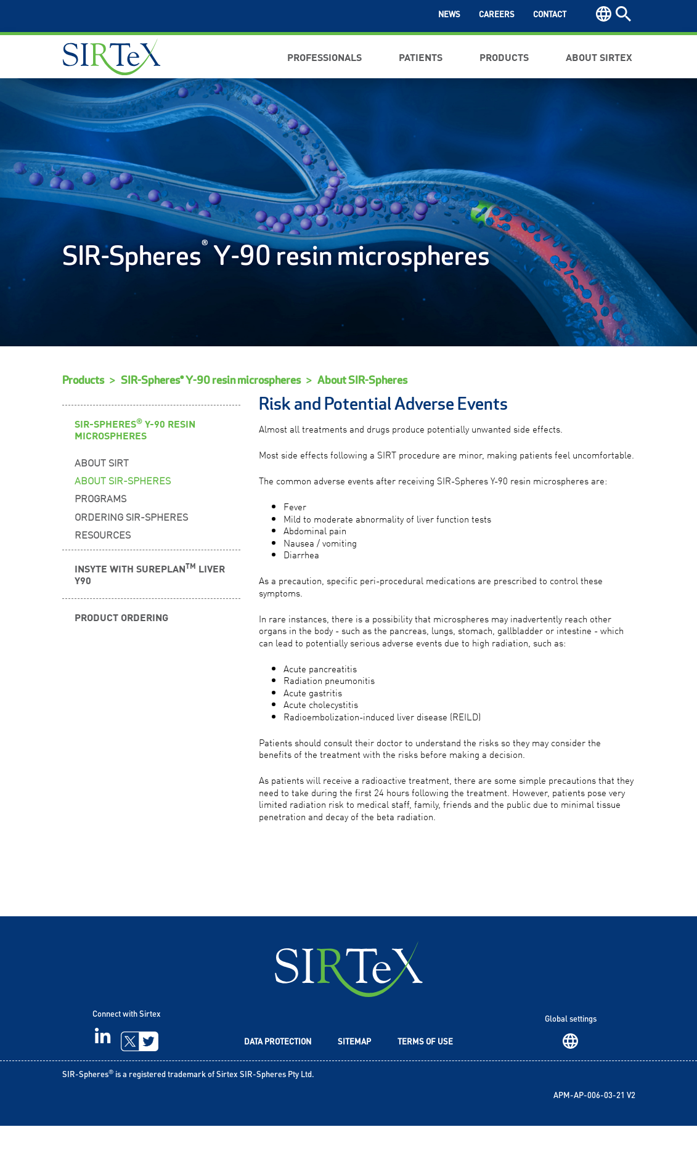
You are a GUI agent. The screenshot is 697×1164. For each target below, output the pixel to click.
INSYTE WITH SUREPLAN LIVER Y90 (150, 611)
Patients (420, 56)
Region (570, 1079)
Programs (100, 536)
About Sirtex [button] (599, 56)
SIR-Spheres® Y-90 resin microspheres (211, 418)
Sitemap (354, 1080)
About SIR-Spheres (362, 418)
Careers (497, 15)
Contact (549, 15)
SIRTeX (349, 1007)
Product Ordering (121, 655)
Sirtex (111, 56)
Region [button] (603, 14)
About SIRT (102, 500)
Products (83, 418)
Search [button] (623, 14)
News (449, 15)
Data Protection (277, 1080)
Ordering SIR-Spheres (131, 554)
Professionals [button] (324, 56)
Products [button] (504, 56)
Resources (103, 572)
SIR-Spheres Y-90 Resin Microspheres (135, 466)
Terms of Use (425, 1080)
